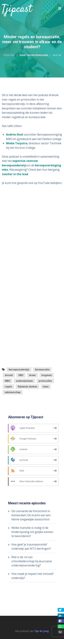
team (46, 386)
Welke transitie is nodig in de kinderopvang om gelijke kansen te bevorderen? (32, 532)
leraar (32, 375)
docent (9, 375)
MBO (7, 381)
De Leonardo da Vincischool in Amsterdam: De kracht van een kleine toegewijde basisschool (31, 515)
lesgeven (46, 375)
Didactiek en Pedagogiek (34, 55)
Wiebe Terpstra (16, 143)
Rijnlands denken (27, 386)
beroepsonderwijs (19, 369)
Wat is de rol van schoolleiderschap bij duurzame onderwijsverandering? (31, 561)
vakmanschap (12, 392)
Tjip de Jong (41, 631)
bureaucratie (42, 369)
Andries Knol (14, 134)
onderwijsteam (24, 381)
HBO (20, 375)
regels (8, 386)
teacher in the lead (15, 174)
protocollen (45, 381)
